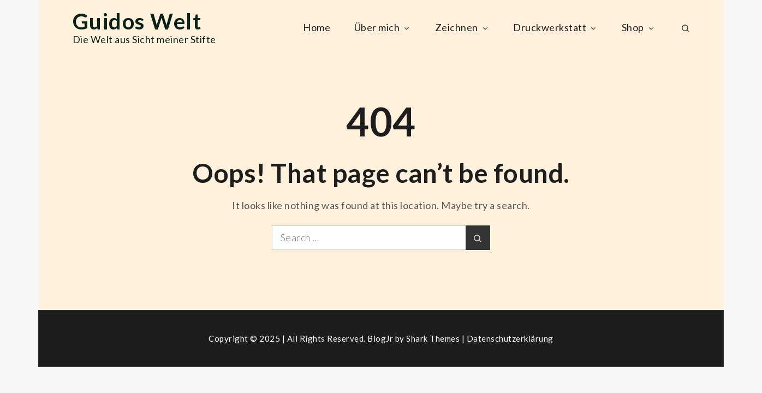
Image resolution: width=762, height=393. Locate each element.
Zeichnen (462, 27)
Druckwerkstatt (555, 27)
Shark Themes (434, 338)
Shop (639, 27)
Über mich (383, 27)
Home (316, 27)
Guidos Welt (137, 21)
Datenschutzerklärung (510, 338)
